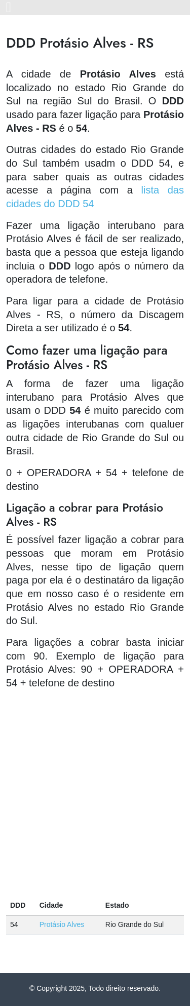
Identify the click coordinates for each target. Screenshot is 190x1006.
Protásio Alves (62, 924)
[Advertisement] (95, 793)
